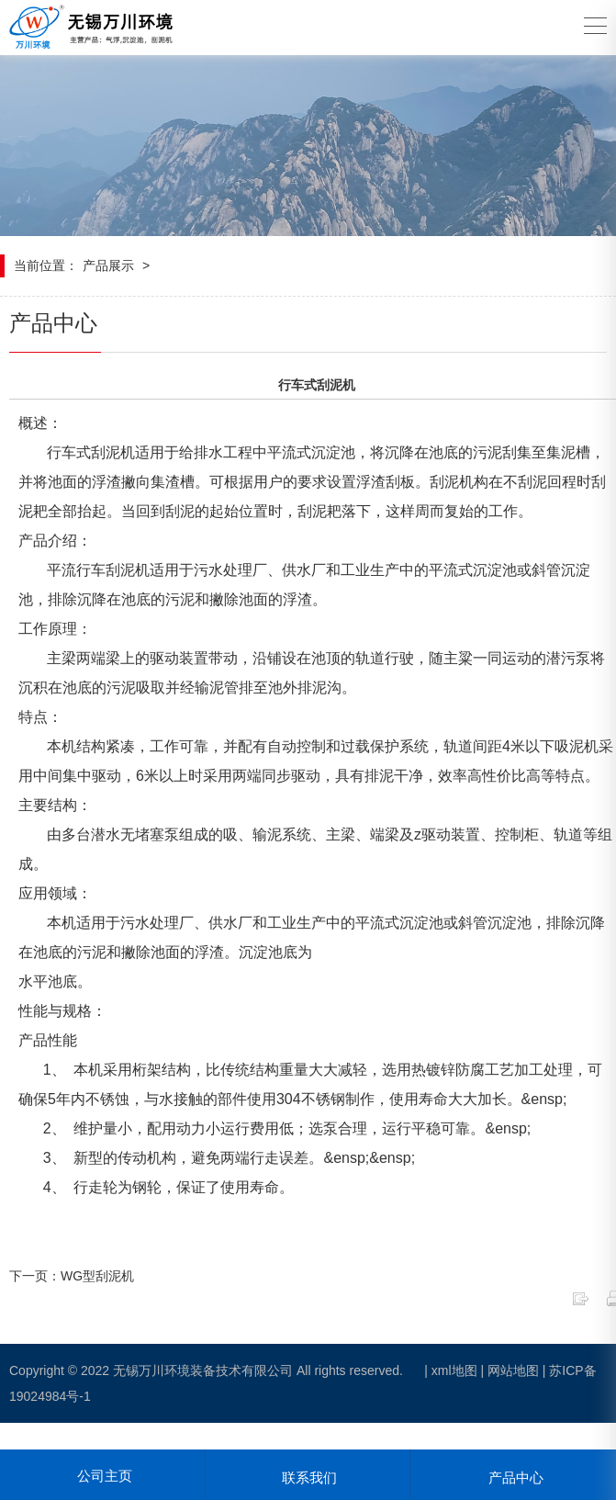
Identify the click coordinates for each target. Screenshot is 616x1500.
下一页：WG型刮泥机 (71, 1276)
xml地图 (454, 1370)
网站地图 (513, 1370)
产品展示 (108, 265)
